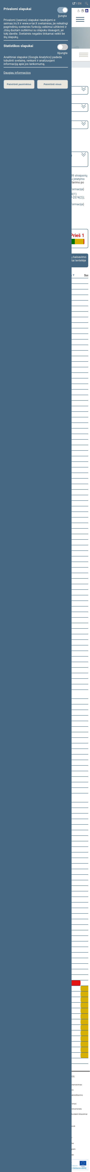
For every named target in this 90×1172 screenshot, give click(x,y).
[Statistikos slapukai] (62, 47)
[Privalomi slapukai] (62, 10)
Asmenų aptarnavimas (72, 1085)
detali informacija (72, 189)
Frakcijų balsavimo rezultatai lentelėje (74, 258)
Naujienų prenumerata (72, 1109)
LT (74, 3)
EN (79, 3)
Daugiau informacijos (17, 72)
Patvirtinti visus (52, 84)
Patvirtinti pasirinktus (19, 84)
